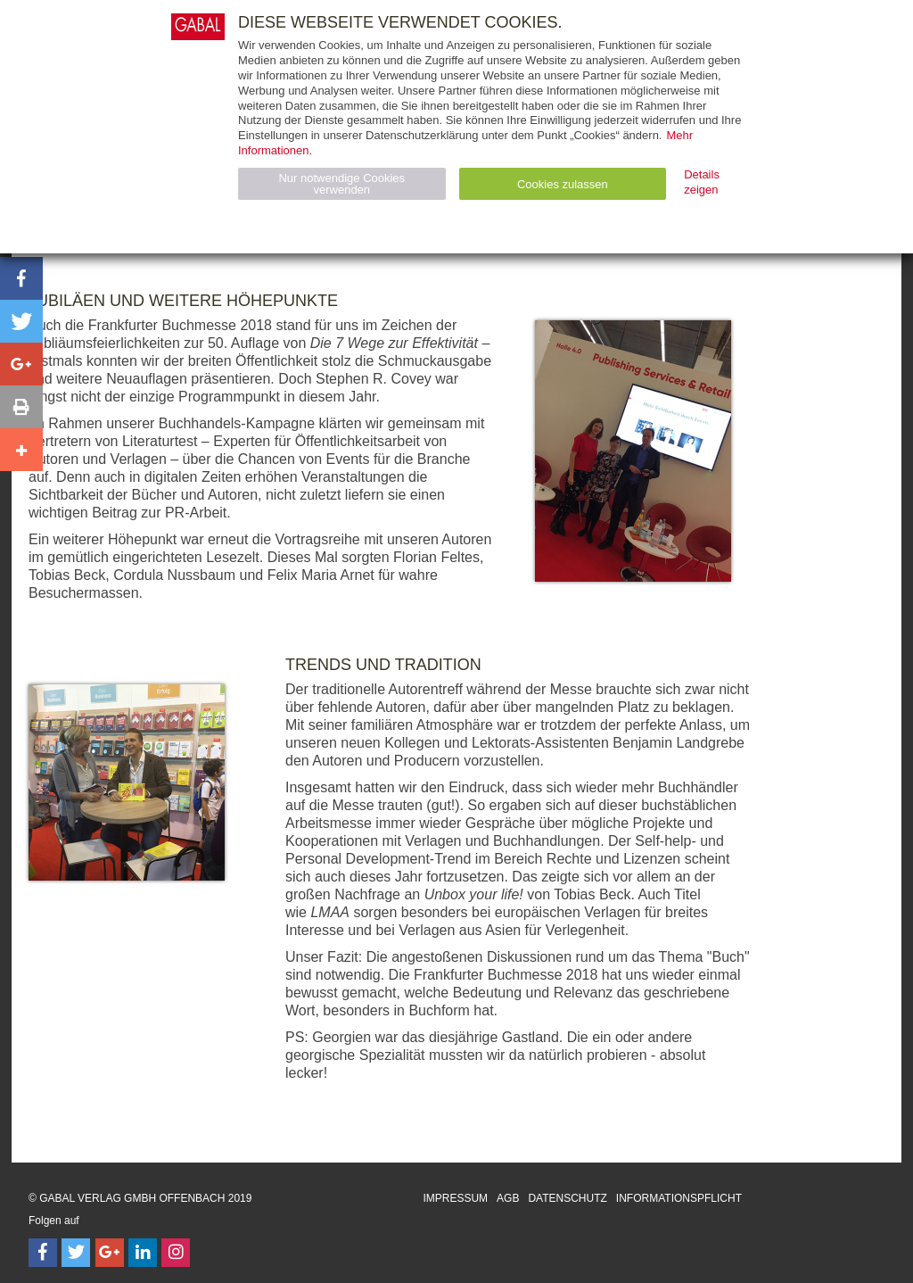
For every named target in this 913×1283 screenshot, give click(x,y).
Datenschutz (567, 1198)
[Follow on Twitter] (76, 1252)
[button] (21, 278)
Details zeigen (702, 182)
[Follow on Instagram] (175, 1252)
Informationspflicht (679, 1198)
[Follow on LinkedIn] (142, 1252)
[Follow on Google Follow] (109, 1252)
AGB (508, 1198)
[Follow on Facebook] (43, 1252)
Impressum (455, 1198)
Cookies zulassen (562, 184)
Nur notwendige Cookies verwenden (341, 183)
